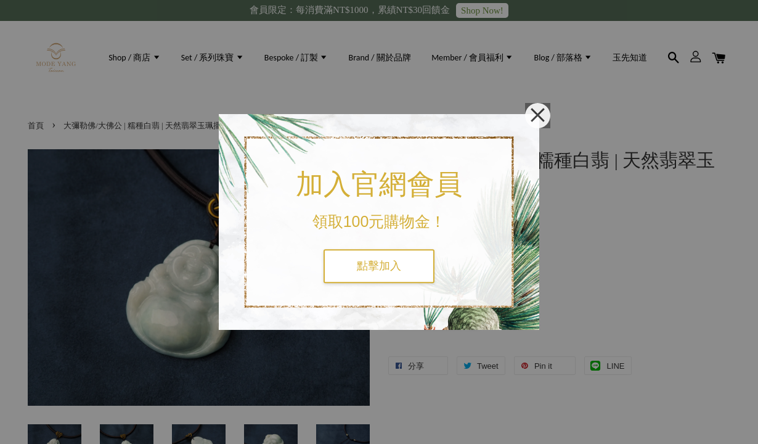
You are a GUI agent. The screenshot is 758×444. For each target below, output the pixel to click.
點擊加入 (379, 266)
